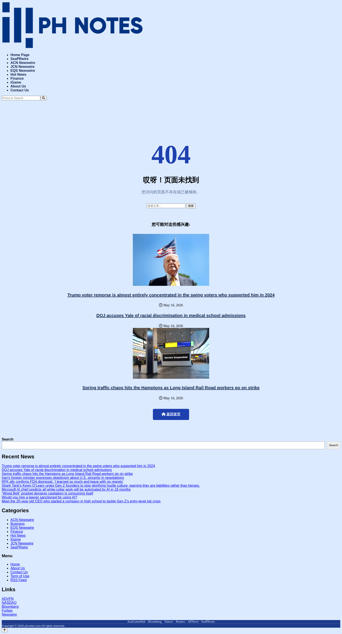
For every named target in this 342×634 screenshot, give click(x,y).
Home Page (19, 55)
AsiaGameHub (136, 621)
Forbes (7, 610)
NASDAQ (9, 603)
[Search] (43, 98)
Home (15, 564)
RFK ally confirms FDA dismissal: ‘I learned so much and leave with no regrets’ (62, 481)
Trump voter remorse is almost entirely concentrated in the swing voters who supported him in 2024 (171, 295)
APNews (193, 621)
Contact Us (19, 90)
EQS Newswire (22, 70)
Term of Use (19, 576)
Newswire (9, 614)
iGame (15, 82)
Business (17, 524)
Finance (17, 78)
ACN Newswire (22, 63)
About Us (18, 86)
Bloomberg (10, 606)
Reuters (180, 621)
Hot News (18, 74)
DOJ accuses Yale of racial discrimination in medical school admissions (171, 315)
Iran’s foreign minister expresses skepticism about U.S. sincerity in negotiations (63, 478)
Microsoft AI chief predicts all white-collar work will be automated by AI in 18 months (66, 489)
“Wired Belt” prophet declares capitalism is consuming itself (47, 493)
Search (7, 439)
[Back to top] (4, 630)
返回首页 (171, 414)
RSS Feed (18, 580)
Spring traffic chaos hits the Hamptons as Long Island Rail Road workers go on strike (171, 387)
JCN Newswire (22, 67)
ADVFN (8, 599)
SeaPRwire (19, 59)
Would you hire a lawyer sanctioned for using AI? (39, 497)
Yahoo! (168, 621)
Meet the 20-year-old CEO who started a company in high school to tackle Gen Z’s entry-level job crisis (81, 501)
